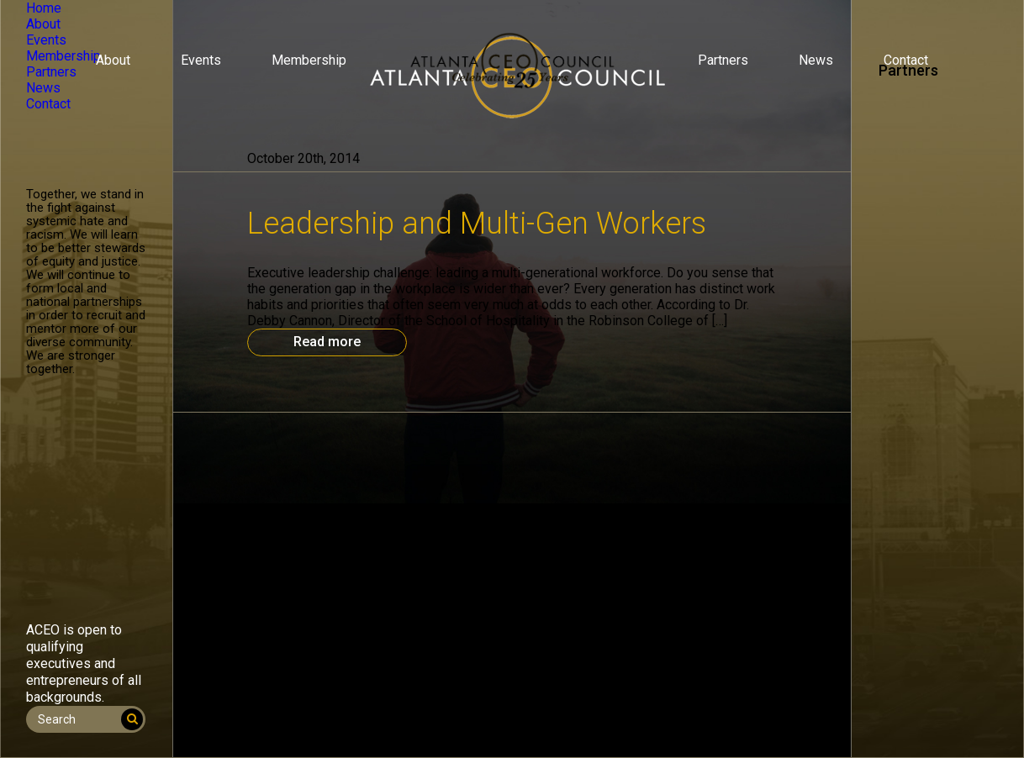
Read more (327, 342)
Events (201, 60)
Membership (309, 60)
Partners (723, 60)
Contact (906, 60)
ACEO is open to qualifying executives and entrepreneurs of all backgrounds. (83, 663)
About (113, 60)
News (816, 60)
